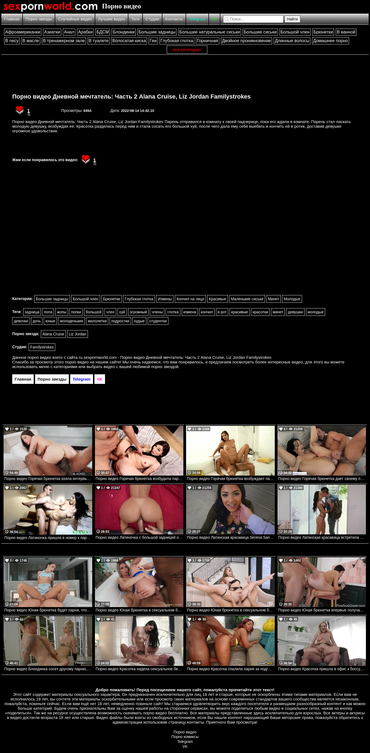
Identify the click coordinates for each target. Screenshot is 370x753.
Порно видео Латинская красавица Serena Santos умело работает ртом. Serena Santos (231, 537)
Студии (152, 19)
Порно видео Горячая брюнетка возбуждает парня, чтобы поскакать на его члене (231, 478)
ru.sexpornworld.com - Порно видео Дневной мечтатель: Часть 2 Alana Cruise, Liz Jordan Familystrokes (175, 357)
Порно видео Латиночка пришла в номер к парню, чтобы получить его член (48, 537)
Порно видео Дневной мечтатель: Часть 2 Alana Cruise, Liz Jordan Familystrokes (131, 96)
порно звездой (164, 366)
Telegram (197, 19)
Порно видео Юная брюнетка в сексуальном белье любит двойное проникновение (140, 610)
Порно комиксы (185, 736)
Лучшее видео (111, 19)
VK (214, 19)
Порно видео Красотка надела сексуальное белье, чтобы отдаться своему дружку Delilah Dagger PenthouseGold (140, 669)
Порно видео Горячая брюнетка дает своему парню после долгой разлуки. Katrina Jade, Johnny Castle (322, 478)
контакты (195, 722)
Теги (135, 19)
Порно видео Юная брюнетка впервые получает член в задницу (322, 610)
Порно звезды (39, 19)
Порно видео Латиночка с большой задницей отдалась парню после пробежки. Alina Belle (140, 537)
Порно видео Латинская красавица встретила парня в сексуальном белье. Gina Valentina (322, 537)
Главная (12, 19)
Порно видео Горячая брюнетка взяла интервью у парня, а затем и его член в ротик (48, 478)
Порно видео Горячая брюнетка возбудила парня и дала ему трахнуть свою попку (140, 478)
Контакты (174, 19)
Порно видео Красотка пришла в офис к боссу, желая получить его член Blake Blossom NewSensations (322, 669)
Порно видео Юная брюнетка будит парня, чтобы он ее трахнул (48, 610)
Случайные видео (75, 19)
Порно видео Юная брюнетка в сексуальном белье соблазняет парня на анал (231, 610)
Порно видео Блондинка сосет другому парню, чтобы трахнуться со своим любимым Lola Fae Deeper (48, 669)
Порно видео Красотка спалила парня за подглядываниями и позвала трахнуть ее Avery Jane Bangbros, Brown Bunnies (231, 669)
